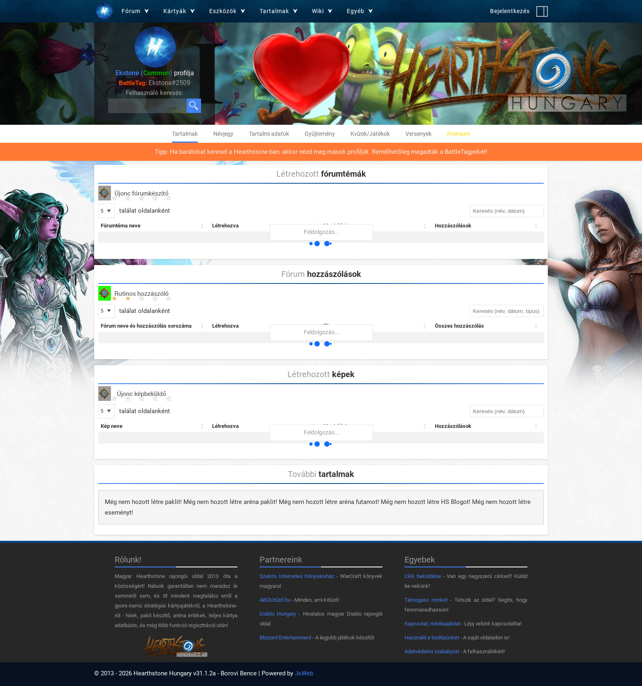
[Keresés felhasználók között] (147, 106)
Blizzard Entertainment (285, 637)
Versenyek (418, 133)
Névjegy (223, 133)
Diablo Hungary (278, 614)
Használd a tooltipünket (432, 637)
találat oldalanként (144, 210)
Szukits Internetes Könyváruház (297, 576)
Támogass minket (426, 600)
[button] (202, 226)
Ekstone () (143, 73)
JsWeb (304, 673)
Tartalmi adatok (269, 133)
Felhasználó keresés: (154, 93)
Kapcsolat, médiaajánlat (432, 624)
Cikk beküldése (423, 576)
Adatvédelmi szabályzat (432, 651)
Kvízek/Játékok (370, 133)
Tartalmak (185, 133)
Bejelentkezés (510, 11)
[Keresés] (194, 106)
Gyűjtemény (320, 133)
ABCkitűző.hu (275, 600)
